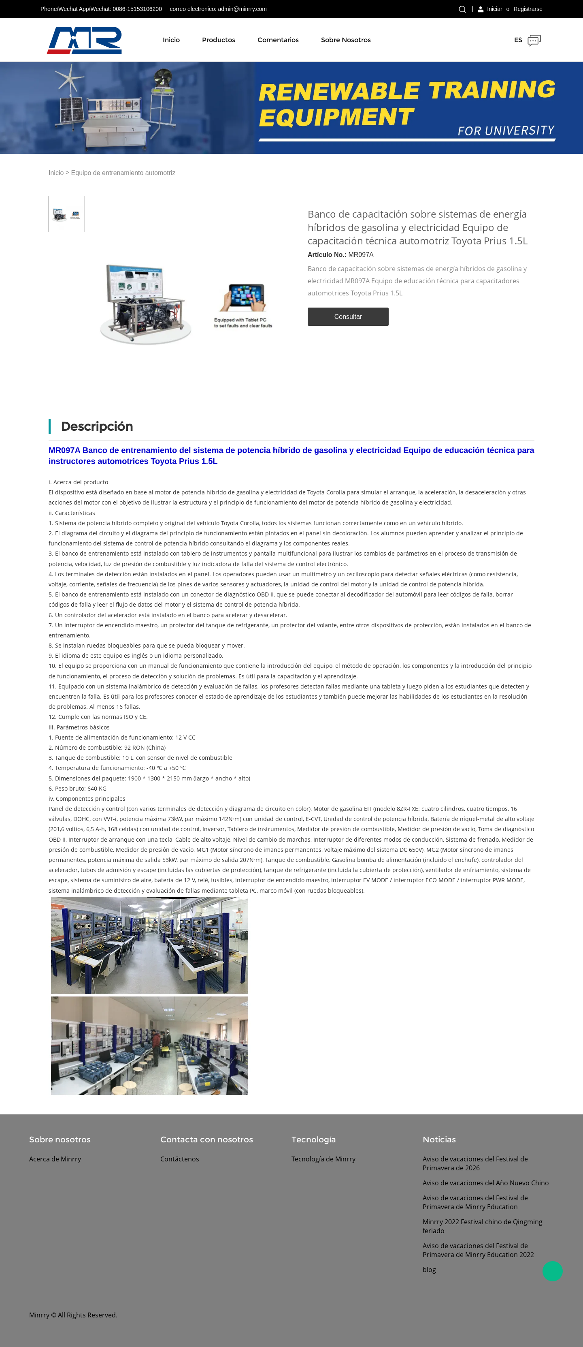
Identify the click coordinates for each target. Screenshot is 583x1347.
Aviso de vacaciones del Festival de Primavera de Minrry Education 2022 (478, 1250)
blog (429, 1269)
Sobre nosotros (346, 40)
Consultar (348, 316)
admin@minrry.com (242, 9)
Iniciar (494, 9)
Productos (218, 40)
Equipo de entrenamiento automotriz (123, 172)
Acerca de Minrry (55, 1159)
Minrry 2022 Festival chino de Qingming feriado (483, 1226)
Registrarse (528, 9)
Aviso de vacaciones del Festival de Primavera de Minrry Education (475, 1202)
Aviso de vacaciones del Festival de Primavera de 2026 (475, 1163)
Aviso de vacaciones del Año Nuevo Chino (486, 1182)
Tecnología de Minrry (323, 1159)
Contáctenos (179, 1159)
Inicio (171, 40)
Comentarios (278, 40)
